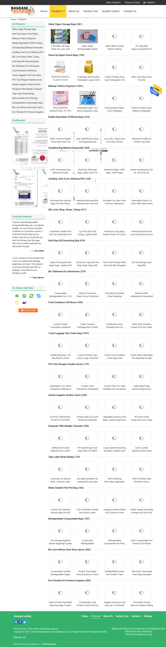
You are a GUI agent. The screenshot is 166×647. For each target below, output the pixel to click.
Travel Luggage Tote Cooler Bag (26, 75)
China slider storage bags (39, 629)
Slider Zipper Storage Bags (24, 29)
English (151, 2)
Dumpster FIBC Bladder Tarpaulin (27, 89)
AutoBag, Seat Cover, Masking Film (27, 52)
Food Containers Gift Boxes (24, 70)
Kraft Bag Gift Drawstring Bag (25, 61)
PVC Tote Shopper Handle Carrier (27, 80)
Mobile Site (20, 637)
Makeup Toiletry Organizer (24, 38)
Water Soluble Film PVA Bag (24, 98)
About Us (74, 11)
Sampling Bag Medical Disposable (27, 47)
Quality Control (110, 11)
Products (57, 11)
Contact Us (130, 11)
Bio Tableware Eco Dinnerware (25, 66)
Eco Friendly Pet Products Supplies (27, 112)
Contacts (136, 616)
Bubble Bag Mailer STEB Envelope (27, 43)
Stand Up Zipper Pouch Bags (25, 34)
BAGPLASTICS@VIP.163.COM (139, 634)
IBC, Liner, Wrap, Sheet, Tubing (25, 57)
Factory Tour (90, 11)
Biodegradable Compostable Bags (27, 103)
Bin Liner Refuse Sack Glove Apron (27, 107)
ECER (103, 632)
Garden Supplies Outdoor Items (26, 84)
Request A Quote (132, 2)
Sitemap (148, 616)
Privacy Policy (20, 629)
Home (43, 11)
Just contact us (49, 644)
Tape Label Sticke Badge (23, 93)
